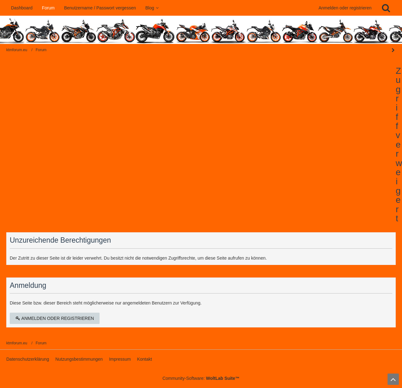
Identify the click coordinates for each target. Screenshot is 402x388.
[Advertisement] (201, 113)
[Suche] (386, 8)
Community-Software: (201, 378)
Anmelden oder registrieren (345, 7)
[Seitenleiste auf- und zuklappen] (393, 50)
